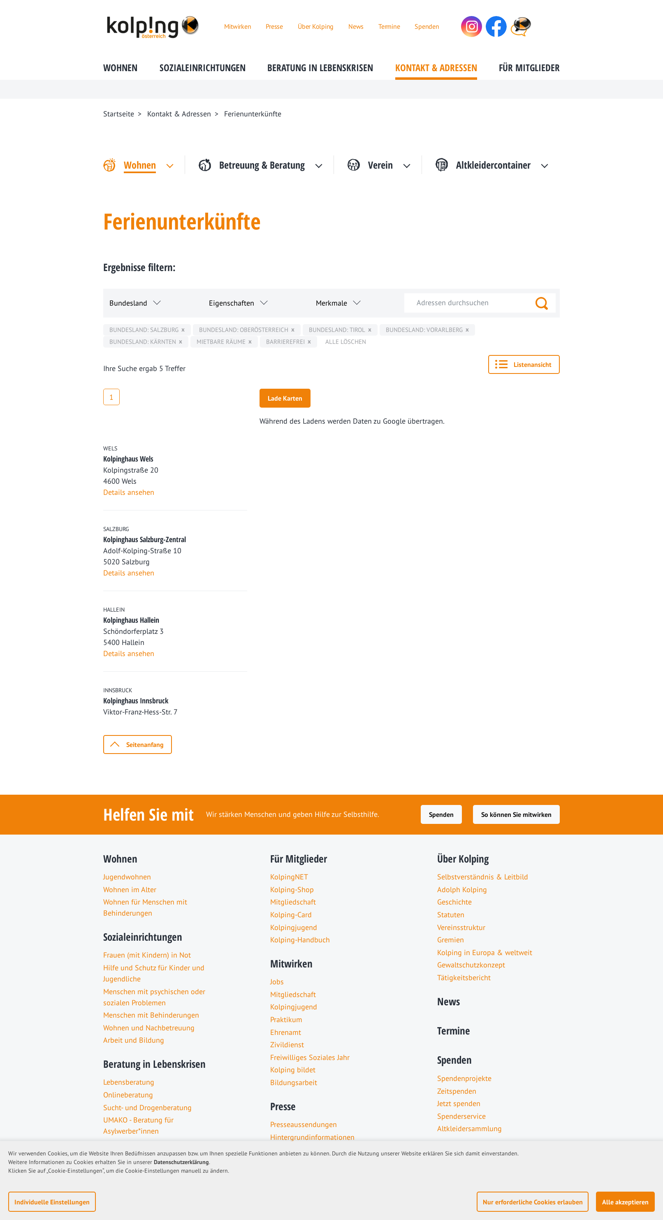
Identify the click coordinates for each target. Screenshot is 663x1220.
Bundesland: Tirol (337, 330)
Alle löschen (345, 342)
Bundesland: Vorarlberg (424, 330)
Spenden (441, 814)
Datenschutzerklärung (181, 1162)
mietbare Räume (221, 342)
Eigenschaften (231, 303)
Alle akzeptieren (625, 1202)
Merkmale (331, 303)
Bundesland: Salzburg (143, 330)
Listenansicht (533, 364)
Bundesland (128, 303)
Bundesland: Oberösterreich (243, 330)
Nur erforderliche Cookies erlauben (533, 1202)
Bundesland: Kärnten (142, 342)
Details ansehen (128, 492)
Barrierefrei (285, 342)
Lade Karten (285, 398)
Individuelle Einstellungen (52, 1202)
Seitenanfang (145, 744)
